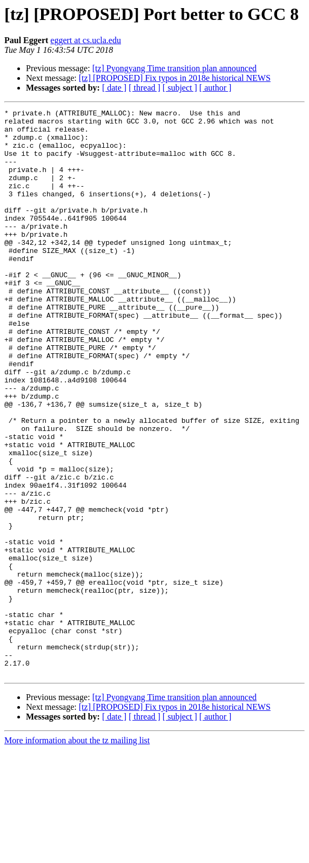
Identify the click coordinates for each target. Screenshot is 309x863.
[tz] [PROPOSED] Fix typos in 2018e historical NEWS (175, 78)
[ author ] (215, 87)
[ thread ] (144, 87)
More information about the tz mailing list (77, 853)
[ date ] (114, 87)
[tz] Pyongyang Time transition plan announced (174, 68)
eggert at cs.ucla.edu (85, 40)
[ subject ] (180, 87)
